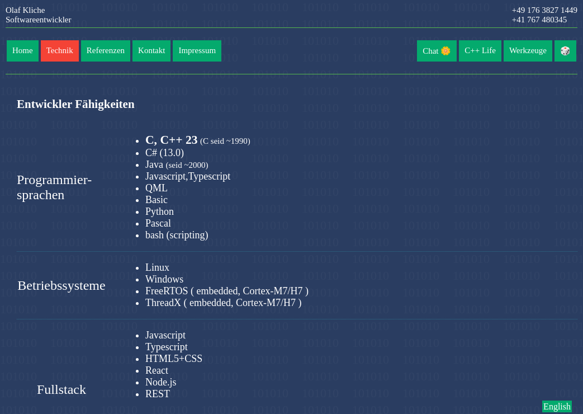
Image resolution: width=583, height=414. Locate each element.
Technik (59, 50)
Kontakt (151, 50)
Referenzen (106, 50)
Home (22, 50)
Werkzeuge (528, 50)
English (557, 406)
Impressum (197, 50)
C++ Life (480, 50)
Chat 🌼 (437, 50)
